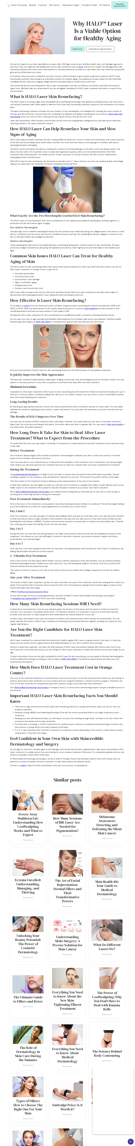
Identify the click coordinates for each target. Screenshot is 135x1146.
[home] (8, 5)
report (27, 305)
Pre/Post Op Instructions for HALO (33, 591)
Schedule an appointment (100, 49)
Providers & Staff (89, 5)
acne (81, 67)
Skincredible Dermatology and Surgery (33, 491)
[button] (19, 5)
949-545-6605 (43, 321)
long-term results (115, 424)
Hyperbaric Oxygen (70, 5)
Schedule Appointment (120, 5)
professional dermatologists (25, 474)
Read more (77, 49)
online (23, 765)
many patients (90, 308)
